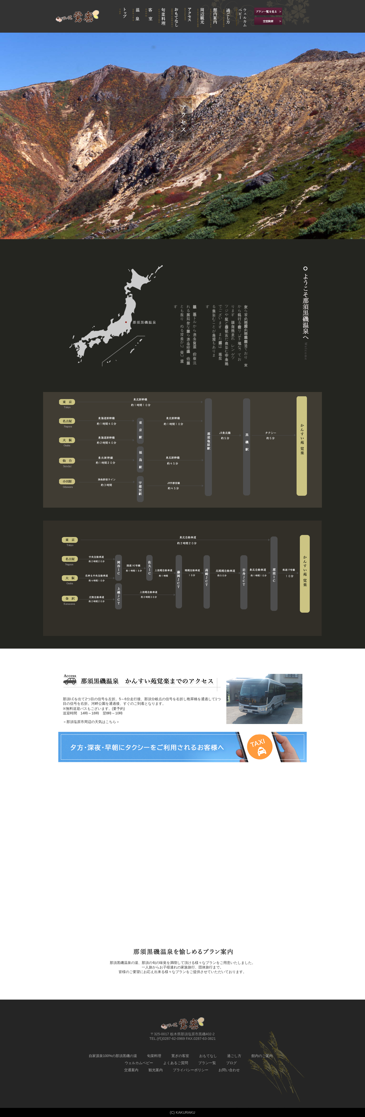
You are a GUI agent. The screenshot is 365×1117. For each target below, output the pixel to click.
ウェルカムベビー (139, 1063)
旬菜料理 (154, 1056)
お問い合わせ (229, 1070)
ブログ (231, 1063)
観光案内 (156, 1070)
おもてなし (208, 1056)
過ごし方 (234, 1056)
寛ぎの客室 (180, 1056)
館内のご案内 (262, 1056)
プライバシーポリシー (190, 1070)
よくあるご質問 (175, 1063)
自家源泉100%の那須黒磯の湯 (113, 1056)
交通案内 (131, 1070)
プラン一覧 (207, 1063)
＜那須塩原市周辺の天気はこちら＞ (91, 722)
